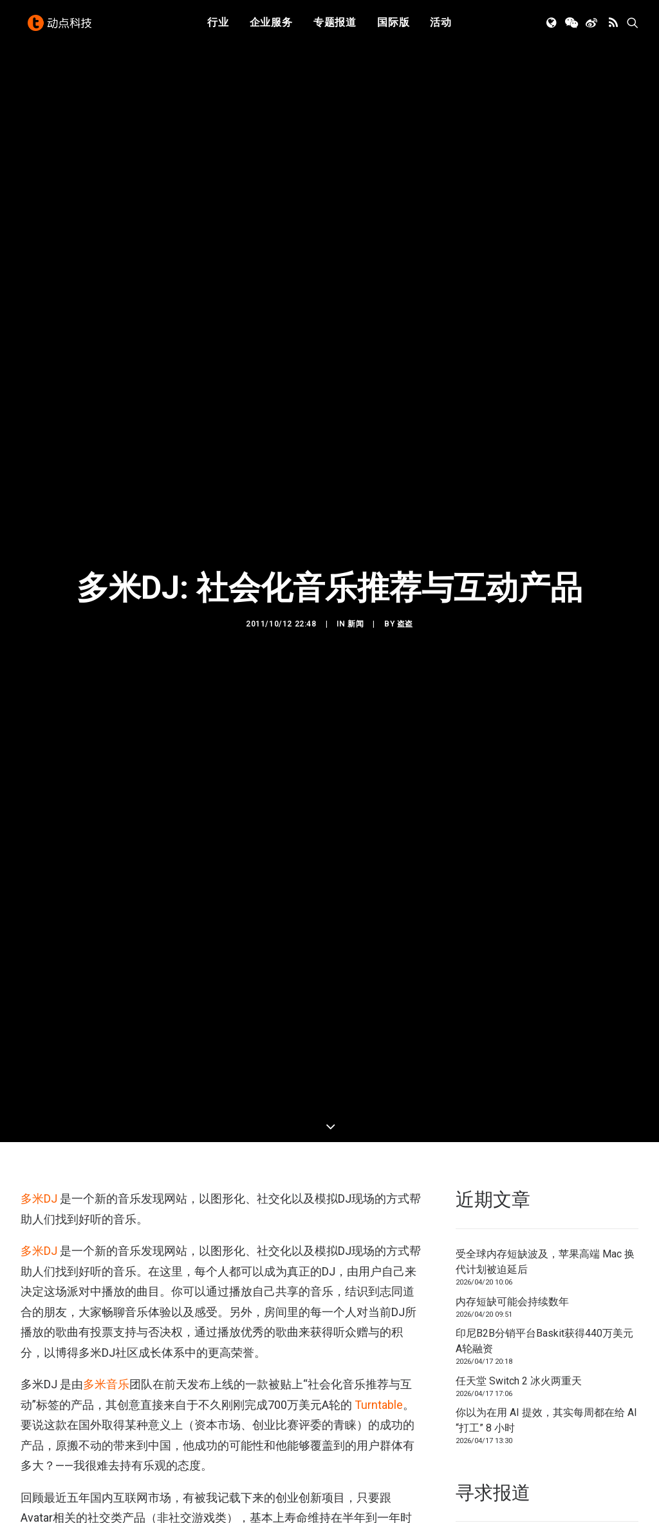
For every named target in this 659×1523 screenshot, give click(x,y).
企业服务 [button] (271, 27)
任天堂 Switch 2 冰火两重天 (519, 1211)
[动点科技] (62, 27)
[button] (552, 27)
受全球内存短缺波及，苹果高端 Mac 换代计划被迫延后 (545, 1093)
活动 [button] (441, 27)
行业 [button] (218, 27)
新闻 (356, 539)
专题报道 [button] (335, 27)
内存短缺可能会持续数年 (512, 1132)
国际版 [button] (393, 27)
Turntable (379, 1236)
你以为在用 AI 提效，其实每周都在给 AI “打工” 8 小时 (546, 1251)
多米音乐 (106, 1215)
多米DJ (40, 1029)
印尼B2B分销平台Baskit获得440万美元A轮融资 (544, 1172)
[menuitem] (218, 27)
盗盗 (405, 539)
